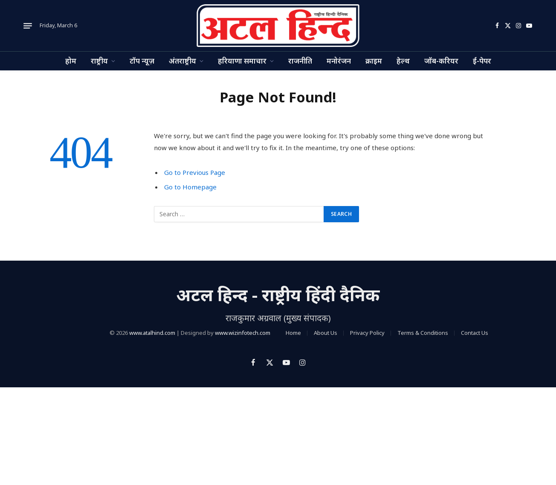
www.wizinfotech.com (242, 333)
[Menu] (27, 25)
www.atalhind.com (152, 333)
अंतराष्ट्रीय (182, 61)
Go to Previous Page (194, 172)
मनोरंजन (339, 61)
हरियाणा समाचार (242, 61)
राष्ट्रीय (99, 61)
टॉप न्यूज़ (142, 61)
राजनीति (300, 61)
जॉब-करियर (441, 61)
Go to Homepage (190, 187)
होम (70, 61)
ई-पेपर (482, 61)
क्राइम (373, 61)
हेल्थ (403, 61)
